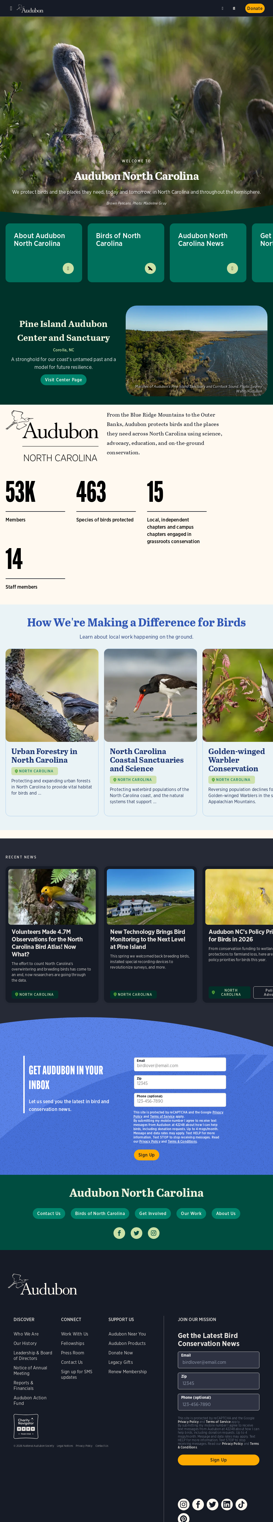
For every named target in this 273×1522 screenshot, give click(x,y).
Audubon (30, 8)
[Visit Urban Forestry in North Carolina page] (52, 732)
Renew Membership (127, 1371)
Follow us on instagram (154, 1233)
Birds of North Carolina (118, 239)
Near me (223, 8)
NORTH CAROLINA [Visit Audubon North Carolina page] (36, 994)
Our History (25, 1343)
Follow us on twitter (136, 1233)
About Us (226, 1213)
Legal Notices (65, 1445)
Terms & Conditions (182, 1141)
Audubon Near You (127, 1334)
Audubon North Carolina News (203, 239)
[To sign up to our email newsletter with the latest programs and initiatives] (180, 1064)
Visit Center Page (63, 379)
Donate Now (120, 1352)
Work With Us (74, 1334)
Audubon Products (127, 1343)
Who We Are (26, 1334)
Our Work (191, 1213)
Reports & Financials (24, 1385)
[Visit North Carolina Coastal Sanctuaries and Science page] (150, 732)
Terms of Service (162, 1116)
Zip (139, 1078)
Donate (255, 8)
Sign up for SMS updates (77, 1374)
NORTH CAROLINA (36, 771)
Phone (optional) (150, 1096)
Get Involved (152, 1213)
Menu (11, 8)
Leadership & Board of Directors (33, 1355)
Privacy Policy (149, 1141)
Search (235, 7)
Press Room (72, 1352)
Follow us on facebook (119, 1233)
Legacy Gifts (120, 1362)
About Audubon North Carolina (39, 239)
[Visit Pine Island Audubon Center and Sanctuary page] (136, 351)
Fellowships (72, 1343)
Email (141, 1061)
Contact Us (49, 1213)
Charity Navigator (26, 1426)
